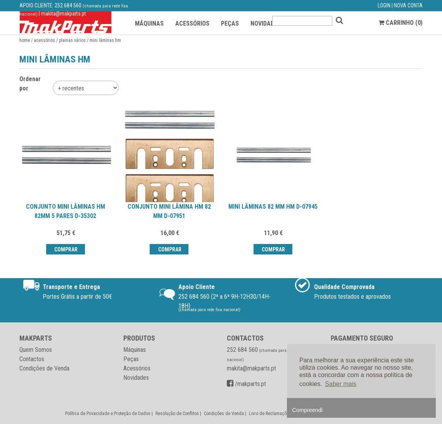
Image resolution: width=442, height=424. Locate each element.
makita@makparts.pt (63, 13)
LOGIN (384, 5)
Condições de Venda (44, 368)
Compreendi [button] (307, 410)
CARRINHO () (400, 22)
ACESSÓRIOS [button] (192, 23)
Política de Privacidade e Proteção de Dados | (109, 413)
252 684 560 (68, 5)
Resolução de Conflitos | (178, 413)
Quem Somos (35, 349)
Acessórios (44, 40)
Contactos (31, 359)
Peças (131, 359)
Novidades (136, 377)
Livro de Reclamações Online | (278, 413)
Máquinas (134, 349)
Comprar (65, 249)
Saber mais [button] (340, 384)
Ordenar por (30, 83)
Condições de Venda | (225, 413)
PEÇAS (230, 23)
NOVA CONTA (408, 5)
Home (24, 40)
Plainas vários (72, 40)
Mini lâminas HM (105, 40)
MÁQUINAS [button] (149, 23)
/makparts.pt (246, 384)
